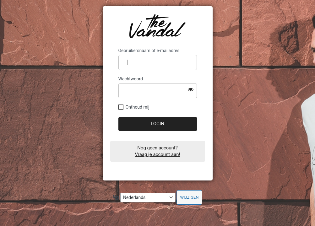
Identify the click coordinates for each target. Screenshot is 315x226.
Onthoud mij (137, 107)
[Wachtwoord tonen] (190, 89)
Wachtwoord (130, 78)
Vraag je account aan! (157, 154)
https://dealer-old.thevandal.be (157, 27)
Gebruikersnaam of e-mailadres (149, 50)
